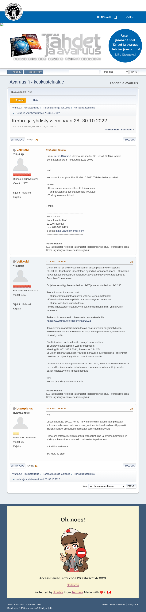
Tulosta (130, 140)
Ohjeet (105, 604)
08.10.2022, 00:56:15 (56, 150)
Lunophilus (25, 408)
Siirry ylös (17, 466)
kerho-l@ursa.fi (62, 156)
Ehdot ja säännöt (117, 604)
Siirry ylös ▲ (133, 604)
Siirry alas (17, 140)
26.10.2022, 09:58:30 (56, 408)
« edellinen (112, 129)
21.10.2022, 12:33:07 (56, 261)
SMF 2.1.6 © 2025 (15, 604)
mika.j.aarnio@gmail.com (70, 230)
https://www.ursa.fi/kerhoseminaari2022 (69, 320)
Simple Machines (33, 604)
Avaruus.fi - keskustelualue (37, 81)
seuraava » (127, 129)
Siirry (84, 486)
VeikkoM (23, 150)
